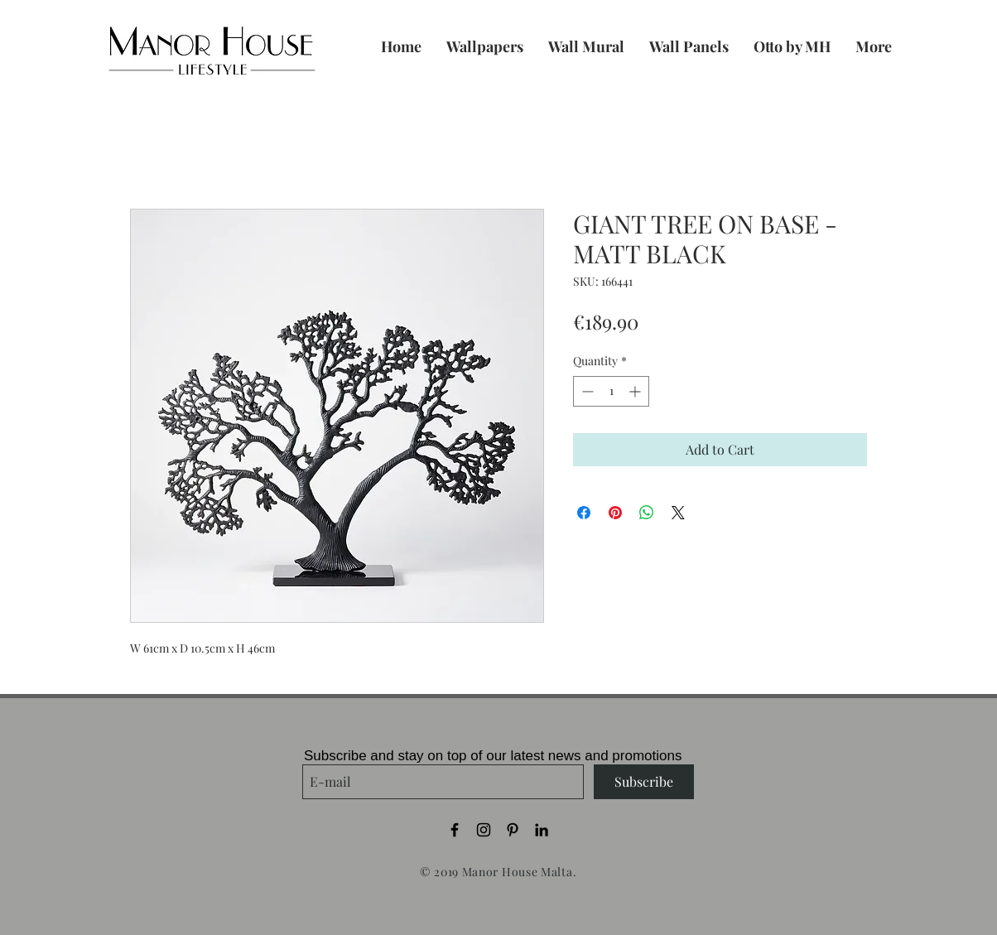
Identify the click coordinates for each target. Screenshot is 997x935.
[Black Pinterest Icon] (512, 830)
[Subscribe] (644, 781)
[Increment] (636, 391)
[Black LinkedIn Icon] (541, 830)
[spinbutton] (611, 391)
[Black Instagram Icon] (483, 830)
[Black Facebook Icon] (455, 830)
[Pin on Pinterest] (615, 513)
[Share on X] (678, 513)
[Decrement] (586, 391)
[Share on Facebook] (584, 513)
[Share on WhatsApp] (647, 513)
